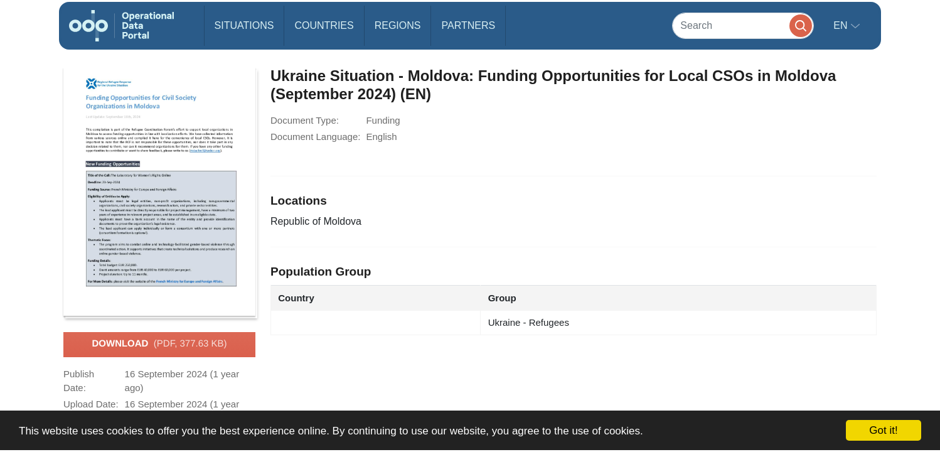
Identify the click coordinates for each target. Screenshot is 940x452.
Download (159, 344)
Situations (244, 25)
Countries (323, 25)
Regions (398, 25)
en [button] (841, 25)
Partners (468, 25)
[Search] (743, 25)
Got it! (883, 430)
